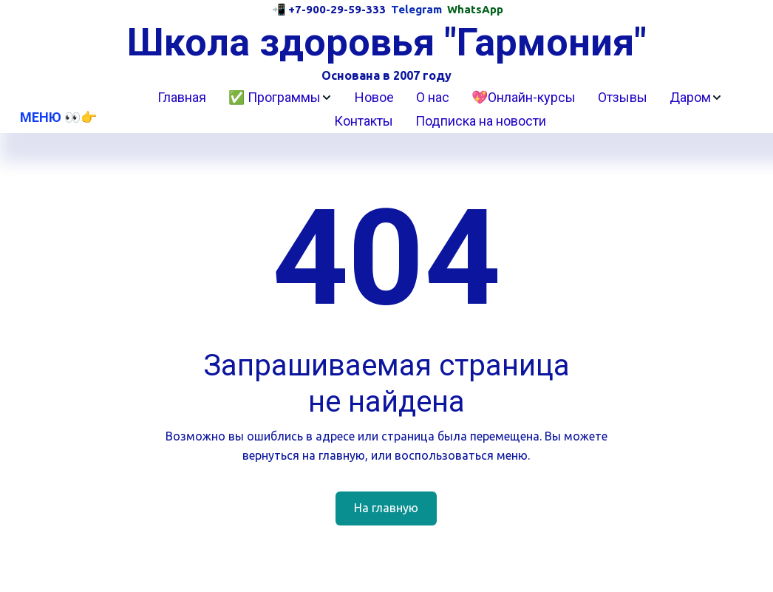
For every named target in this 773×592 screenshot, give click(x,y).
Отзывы (622, 97)
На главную (386, 507)
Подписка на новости (480, 121)
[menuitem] (181, 97)
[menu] (440, 109)
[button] (280, 97)
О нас (432, 97)
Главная (181, 97)
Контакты (363, 121)
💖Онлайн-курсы (523, 97)
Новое (374, 97)
